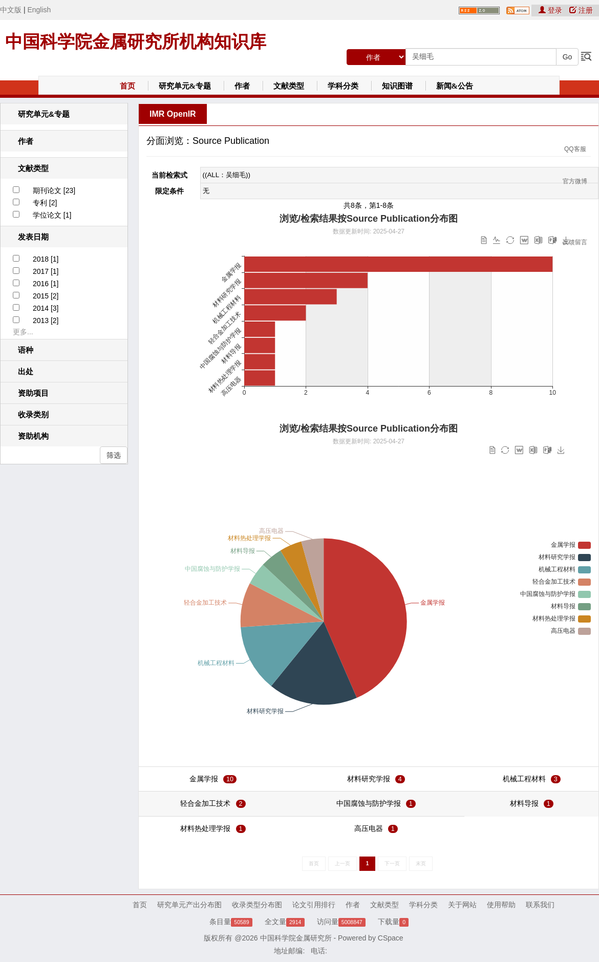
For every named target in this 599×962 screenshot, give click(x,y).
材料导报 (524, 803)
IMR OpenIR (172, 114)
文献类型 (288, 86)
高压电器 (368, 828)
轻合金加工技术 (205, 803)
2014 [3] (46, 308)
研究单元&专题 (185, 86)
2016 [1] (46, 284)
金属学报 (203, 779)
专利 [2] (45, 203)
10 (229, 779)
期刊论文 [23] (54, 190)
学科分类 (343, 86)
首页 (127, 86)
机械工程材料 (524, 779)
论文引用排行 (313, 905)
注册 (581, 10)
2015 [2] (46, 296)
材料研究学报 (368, 779)
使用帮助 (501, 905)
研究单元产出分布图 (189, 905)
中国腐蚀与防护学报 (368, 803)
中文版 (11, 10)
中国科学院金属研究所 (296, 938)
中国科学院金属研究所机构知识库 (135, 41)
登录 (551, 10)
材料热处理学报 (205, 828)
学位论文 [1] (52, 215)
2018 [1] (46, 259)
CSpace (390, 938)
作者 (242, 86)
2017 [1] (46, 271)
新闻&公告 (455, 86)
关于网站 (462, 905)
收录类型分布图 (257, 905)
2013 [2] (46, 320)
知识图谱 (397, 86)
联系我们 (540, 905)
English (39, 10)
